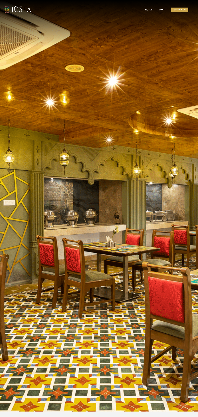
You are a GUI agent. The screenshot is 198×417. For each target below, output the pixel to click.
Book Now (180, 10)
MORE (162, 10)
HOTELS (149, 10)
